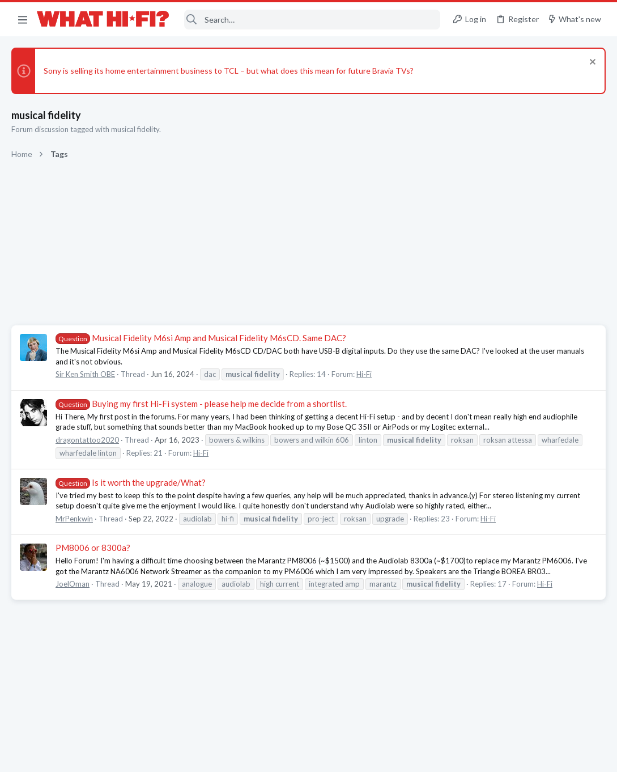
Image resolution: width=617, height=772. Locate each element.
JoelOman (73, 583)
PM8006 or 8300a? (93, 547)
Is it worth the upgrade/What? (131, 482)
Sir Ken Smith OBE (85, 374)
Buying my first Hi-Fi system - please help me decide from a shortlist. (201, 403)
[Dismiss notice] (591, 63)
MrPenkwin (74, 518)
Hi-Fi (364, 374)
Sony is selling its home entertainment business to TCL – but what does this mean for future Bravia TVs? (229, 70)
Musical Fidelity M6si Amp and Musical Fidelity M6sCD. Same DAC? (201, 338)
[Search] (312, 19)
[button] (22, 19)
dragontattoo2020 (87, 439)
